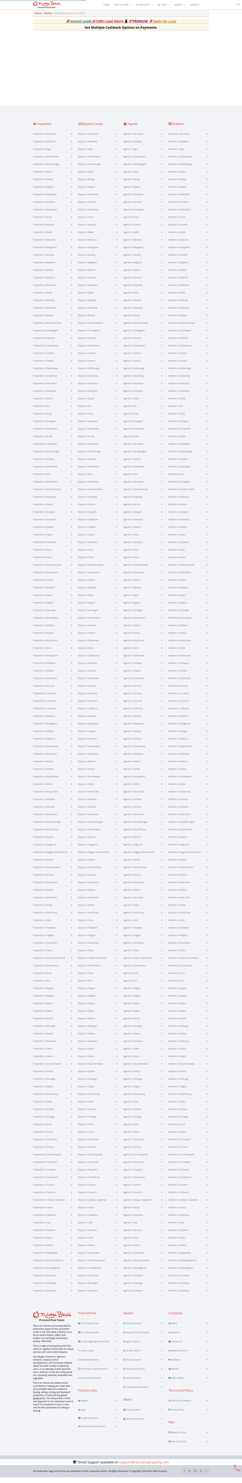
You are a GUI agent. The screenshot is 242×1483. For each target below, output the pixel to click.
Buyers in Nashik (86, 865)
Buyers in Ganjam (87, 464)
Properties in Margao (43, 736)
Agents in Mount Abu (133, 797)
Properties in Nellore (43, 895)
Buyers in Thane (86, 1137)
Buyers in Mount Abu (88, 797)
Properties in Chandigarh (45, 336)
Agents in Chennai (132, 343)
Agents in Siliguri (131, 1092)
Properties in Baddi (42, 237)
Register (83, 1406)
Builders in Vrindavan (179, 1281)
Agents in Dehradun (133, 389)
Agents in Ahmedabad (134, 162)
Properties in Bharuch (44, 283)
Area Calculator (177, 1447)
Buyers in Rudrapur (88, 1046)
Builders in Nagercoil (179, 850)
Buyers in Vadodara (88, 1220)
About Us (174, 1338)
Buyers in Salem (86, 1054)
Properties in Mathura (44, 744)
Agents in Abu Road (133, 139)
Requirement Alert (133, 1424)
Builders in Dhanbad (179, 396)
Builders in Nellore (178, 895)
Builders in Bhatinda (179, 290)
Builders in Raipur (177, 1008)
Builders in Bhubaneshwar (182, 328)
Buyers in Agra (85, 154)
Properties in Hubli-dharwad (47, 570)
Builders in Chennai (178, 343)
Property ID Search (134, 1374)
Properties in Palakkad (44, 933)
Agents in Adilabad (132, 147)
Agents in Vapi (130, 1228)
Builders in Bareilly (178, 260)
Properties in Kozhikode (45, 683)
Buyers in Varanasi (87, 1235)
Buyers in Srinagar (87, 1122)
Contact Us (175, 1347)
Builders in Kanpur (178, 638)
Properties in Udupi (43, 1213)
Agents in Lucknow (132, 706)
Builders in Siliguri (178, 1092)
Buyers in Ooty (85, 925)
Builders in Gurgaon (179, 517)
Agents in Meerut (132, 767)
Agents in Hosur (131, 562)
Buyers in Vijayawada (88, 1258)
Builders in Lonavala (179, 699)
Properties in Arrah (42, 222)
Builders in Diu (176, 411)
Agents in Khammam (133, 646)
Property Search (132, 1329)
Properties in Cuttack (43, 358)
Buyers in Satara (86, 1061)
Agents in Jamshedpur (134, 623)
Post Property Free (88, 1329)
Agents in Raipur (131, 1008)
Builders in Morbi (177, 789)
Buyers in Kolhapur (87, 668)
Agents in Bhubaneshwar (135, 328)
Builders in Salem (177, 1054)
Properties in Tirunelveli (45, 1167)
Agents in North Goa (133, 918)
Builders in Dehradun (179, 389)
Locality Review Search (135, 1392)
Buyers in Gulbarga (87, 502)
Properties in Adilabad (44, 147)
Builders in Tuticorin (179, 1197)
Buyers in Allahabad (88, 200)
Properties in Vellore (43, 1250)
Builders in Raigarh (178, 1001)
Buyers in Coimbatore (89, 351)
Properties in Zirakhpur (44, 1296)
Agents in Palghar (132, 940)
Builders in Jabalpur (178, 593)
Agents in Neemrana (133, 888)
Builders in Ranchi (178, 1024)
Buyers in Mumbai (87, 804)
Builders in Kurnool (178, 691)
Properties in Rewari (43, 1039)
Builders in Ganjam (178, 464)
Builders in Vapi (176, 1228)
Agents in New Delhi (133, 903)
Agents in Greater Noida (135, 494)
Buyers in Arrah (86, 222)
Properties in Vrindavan (45, 1281)
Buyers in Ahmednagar (89, 169)
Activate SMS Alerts (88, 1365)
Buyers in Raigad (86, 993)
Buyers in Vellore (86, 1250)
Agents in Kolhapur (132, 668)
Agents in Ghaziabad (133, 472)
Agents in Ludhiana (133, 714)
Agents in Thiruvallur (133, 1145)
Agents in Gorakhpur (133, 487)
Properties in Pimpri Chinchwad (49, 963)
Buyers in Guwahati (88, 525)
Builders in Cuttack (178, 358)
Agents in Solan (131, 1107)
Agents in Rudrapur (133, 1046)
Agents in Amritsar (132, 207)
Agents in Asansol (132, 230)
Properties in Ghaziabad (45, 472)
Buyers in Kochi (86, 653)
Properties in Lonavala (44, 699)
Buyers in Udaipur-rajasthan (92, 1205)
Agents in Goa (130, 479)
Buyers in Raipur (86, 1008)
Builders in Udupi (177, 1213)
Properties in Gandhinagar (46, 457)
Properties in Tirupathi (44, 1175)
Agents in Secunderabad (135, 1069)
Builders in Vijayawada (180, 1258)
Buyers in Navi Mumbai (90, 872)
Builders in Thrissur (178, 1152)
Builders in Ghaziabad (179, 472)
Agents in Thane (131, 1137)
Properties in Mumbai (44, 804)
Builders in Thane (177, 1137)
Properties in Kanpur (43, 638)
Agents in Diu (130, 411)
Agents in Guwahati (133, 525)
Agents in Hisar (130, 555)
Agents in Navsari (132, 880)
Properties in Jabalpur (44, 593)
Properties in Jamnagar (44, 615)
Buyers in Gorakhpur (88, 487)
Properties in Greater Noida (47, 494)
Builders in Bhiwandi (179, 313)
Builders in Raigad (178, 993)
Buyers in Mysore (87, 842)
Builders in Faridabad (179, 449)
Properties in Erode (42, 441)
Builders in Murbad (178, 812)
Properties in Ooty (42, 925)
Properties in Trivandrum (45, 1182)
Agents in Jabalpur (132, 593)
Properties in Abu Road (44, 139)
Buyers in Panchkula (88, 948)
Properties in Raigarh (43, 1001)
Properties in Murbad (43, 812)
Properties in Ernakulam (45, 434)
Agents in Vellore (131, 1250)
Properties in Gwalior (43, 532)
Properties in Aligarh (43, 192)
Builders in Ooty (177, 925)
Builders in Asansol (178, 230)
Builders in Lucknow (179, 706)
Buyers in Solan (86, 1107)
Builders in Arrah (177, 222)
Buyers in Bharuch (87, 283)
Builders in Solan (177, 1107)
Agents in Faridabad (133, 449)
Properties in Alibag (43, 184)
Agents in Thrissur (132, 1152)
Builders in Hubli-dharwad (182, 570)
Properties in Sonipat (43, 1114)
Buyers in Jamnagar (88, 615)
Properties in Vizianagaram (46, 1273)
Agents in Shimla (131, 1077)
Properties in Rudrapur (44, 1046)
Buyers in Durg (85, 419)
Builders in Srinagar (178, 1122)
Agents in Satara (131, 1061)
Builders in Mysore (178, 842)
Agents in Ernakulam (133, 434)
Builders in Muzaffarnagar (182, 827)
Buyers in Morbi (86, 789)
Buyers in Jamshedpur (89, 623)
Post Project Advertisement (93, 1374)
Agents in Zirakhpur (133, 1296)
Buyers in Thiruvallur (88, 1145)
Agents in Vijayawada (133, 1258)
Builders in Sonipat (178, 1114)
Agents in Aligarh (131, 192)
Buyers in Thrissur (87, 1152)
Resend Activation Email (91, 1432)
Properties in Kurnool (43, 691)
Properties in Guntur (43, 510)
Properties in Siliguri (43, 1092)
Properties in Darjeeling (45, 381)
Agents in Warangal (133, 1288)
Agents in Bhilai (131, 298)
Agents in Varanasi (132, 1235)
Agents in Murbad (132, 812)
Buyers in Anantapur (88, 215)
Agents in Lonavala (132, 699)
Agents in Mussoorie (133, 819)
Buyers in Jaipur (86, 600)
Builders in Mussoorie (179, 819)
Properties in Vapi (42, 1228)
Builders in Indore (177, 585)
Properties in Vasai (42, 1243)
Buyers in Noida (86, 910)
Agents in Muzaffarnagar (135, 827)
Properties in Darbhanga (45, 373)
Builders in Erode (177, 441)
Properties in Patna (42, 956)
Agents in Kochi (131, 653)
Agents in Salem (131, 1054)
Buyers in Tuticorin (87, 1197)
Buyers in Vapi (85, 1228)
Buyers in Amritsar (87, 207)
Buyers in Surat (86, 1129)
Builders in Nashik (178, 865)
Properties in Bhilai (42, 298)
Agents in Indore (131, 585)
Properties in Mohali (43, 774)
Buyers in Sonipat (87, 1114)
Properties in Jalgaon (43, 608)
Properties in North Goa (45, 918)
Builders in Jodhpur (178, 630)
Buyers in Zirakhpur (88, 1296)
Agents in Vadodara (133, 1220)
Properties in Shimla (43, 1077)
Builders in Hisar (177, 555)
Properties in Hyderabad (45, 578)
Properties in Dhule (42, 404)
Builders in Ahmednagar (181, 169)
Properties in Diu (41, 411)
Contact (196, 5)
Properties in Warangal (44, 1288)
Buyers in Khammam (88, 646)
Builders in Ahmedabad (180, 162)
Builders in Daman (178, 366)
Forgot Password (88, 1423)
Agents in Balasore (132, 245)
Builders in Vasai (177, 1243)
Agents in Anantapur (133, 215)
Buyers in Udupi (86, 1213)
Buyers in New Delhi (88, 903)
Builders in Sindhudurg (180, 1099)
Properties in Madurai (44, 721)
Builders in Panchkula (179, 948)
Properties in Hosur (43, 562)
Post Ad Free (122, 5)
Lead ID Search (132, 1383)
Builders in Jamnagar (179, 615)
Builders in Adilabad (179, 147)
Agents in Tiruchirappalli (135, 1160)
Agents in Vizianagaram (135, 1273)
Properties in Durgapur (44, 426)
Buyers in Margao (87, 736)
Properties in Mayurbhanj (46, 751)
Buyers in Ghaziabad (88, 472)
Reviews (174, 1374)
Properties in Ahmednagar (46, 169)
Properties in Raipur (43, 1008)
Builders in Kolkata (178, 676)
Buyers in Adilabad (87, 147)
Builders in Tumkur (178, 1190)
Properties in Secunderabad (47, 1069)
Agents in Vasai (130, 1243)
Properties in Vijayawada (45, 1258)
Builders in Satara (177, 1061)
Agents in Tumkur (132, 1190)
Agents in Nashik (131, 865)
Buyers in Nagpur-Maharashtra (93, 857)
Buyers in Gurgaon (87, 517)
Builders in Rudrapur (179, 1046)
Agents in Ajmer (131, 177)
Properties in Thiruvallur (45, 1145)
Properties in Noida (42, 910)
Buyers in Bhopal (86, 321)
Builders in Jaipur (177, 600)
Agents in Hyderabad (133, 578)
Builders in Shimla (178, 1077)
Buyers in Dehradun (88, 389)
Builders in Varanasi (178, 1235)
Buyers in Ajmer (86, 177)
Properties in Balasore (44, 245)
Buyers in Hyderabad (88, 578)
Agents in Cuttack (132, 358)
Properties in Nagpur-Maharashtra (50, 857)
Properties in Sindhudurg (45, 1099)
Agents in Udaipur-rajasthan (137, 1205)
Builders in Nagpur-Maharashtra (185, 857)
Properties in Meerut (43, 767)
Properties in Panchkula (45, 948)
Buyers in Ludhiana (88, 714)
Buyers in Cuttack (87, 358)
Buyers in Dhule (86, 404)
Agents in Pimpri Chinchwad (137, 963)
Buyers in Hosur (86, 562)
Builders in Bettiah (178, 275)
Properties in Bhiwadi (43, 305)
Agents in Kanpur (132, 638)
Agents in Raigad (131, 993)
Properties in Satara (43, 1061)
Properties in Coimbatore (45, 351)
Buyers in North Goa (88, 918)
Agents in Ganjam (132, 464)
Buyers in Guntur (86, 510)
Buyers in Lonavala (87, 699)
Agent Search (131, 1347)
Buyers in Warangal (88, 1288)
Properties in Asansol (43, 230)
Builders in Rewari (178, 1039)
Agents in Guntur (131, 510)
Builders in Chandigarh (180, 336)
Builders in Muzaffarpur (180, 835)
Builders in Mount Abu (180, 797)
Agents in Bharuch (132, 283)
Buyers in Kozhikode (88, 683)
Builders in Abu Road (179, 139)
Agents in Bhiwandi (132, 313)
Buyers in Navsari (87, 880)
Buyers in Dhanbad (87, 396)
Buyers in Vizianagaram (90, 1273)
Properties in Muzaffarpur (46, 835)
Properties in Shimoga (44, 1084)
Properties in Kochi (42, 653)
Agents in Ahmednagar (134, 169)
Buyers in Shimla (86, 1077)
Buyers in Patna (86, 956)
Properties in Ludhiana (44, 714)
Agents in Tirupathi (132, 1175)
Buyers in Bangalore (88, 252)
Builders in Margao (178, 736)
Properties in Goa (42, 479)
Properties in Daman (43, 366)
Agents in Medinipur (133, 759)
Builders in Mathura (178, 744)
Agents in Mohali (131, 774)
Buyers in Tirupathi (87, 1175)
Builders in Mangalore (180, 729)
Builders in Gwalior (178, 532)
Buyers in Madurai (87, 721)
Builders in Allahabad (179, 200)
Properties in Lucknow (44, 706)
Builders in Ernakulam (180, 434)
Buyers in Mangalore (88, 729)
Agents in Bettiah (131, 275)
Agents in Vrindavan (133, 1281)
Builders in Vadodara (179, 1220)
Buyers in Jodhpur (87, 630)
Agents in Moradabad (134, 782)
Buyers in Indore (86, 585)
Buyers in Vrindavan (88, 1281)
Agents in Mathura (132, 744)
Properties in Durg (42, 419)
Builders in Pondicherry (180, 971)
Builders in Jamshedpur (180, 623)
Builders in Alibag (177, 184)
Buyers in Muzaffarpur (89, 835)
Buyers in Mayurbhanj (89, 751)
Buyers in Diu (85, 411)
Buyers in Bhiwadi (87, 305)
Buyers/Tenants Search (136, 1338)
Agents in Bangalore (133, 252)
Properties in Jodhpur (43, 630)
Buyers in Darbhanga (88, 373)
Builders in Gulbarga (179, 502)
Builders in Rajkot (177, 1016)
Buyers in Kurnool (87, 691)
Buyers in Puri (85, 986)
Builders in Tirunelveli (179, 1167)
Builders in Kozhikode (179, 683)
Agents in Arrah (131, 222)
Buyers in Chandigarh (89, 336)
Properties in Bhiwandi (44, 313)
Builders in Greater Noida (181, 494)
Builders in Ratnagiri (179, 1031)
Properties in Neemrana (45, 888)
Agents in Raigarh (132, 1001)
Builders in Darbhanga (180, 373)
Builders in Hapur (177, 540)
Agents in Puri (130, 986)
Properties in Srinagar (44, 1122)
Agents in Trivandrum (134, 1182)
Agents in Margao (132, 736)
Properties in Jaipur (42, 600)
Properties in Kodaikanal (45, 661)
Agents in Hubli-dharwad (135, 570)
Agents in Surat (131, 1129)
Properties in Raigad (43, 993)
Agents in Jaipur (131, 600)
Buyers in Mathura (87, 744)
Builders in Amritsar (178, 207)
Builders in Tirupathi (179, 1175)
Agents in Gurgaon (132, 517)
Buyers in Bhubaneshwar (90, 328)
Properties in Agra (42, 154)
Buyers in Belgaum (87, 268)
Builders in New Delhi (179, 903)
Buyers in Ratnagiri (87, 1031)
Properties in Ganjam (43, 464)
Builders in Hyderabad (180, 578)
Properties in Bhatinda (44, 290)
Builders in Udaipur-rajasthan (183, 1205)
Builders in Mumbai (178, 804)
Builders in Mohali (178, 774)
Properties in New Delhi (45, 903)
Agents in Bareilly (132, 260)
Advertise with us (178, 1356)
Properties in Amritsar (44, 207)
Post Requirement (88, 1338)
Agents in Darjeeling (133, 381)
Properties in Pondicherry (46, 971)
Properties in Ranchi (43, 1024)
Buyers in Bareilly (87, 260)
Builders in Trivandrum (180, 1182)
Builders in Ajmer (177, 177)
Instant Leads (86, 1356)
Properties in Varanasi (44, 1235)
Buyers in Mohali (86, 774)
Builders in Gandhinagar (181, 457)
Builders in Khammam (180, 646)
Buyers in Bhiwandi (88, 313)
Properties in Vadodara (44, 1220)
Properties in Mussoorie (45, 819)
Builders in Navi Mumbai (181, 872)
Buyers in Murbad (87, 812)
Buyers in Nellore (87, 895)
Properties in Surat (42, 1129)
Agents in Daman (131, 366)
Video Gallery (177, 1383)
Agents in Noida (131, 910)
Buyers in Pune (85, 978)
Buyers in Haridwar (88, 547)
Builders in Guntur (178, 510)
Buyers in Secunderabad (90, 1069)
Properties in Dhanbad (44, 396)
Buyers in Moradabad (89, 782)
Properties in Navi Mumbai (46, 872)
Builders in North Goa (179, 918)
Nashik (48, 18)
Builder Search (131, 1356)
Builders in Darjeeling (179, 381)
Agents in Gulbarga (132, 502)
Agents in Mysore (132, 842)
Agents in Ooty (130, 925)
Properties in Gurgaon (44, 517)
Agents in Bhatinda (132, 290)
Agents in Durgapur (133, 426)
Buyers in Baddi (86, 237)
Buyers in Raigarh (87, 1001)
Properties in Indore (43, 585)
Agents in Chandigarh (134, 336)
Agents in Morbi (131, 789)
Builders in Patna (177, 956)
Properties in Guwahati (44, 525)
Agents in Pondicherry (134, 971)
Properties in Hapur (43, 540)
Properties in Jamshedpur (46, 623)
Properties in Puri (41, 986)
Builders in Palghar (178, 940)
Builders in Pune (177, 978)
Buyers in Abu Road (88, 139)
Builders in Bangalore (179, 252)
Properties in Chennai (44, 343)
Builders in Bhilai (177, 298)
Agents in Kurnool (132, 691)
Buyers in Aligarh (86, 192)
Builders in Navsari (178, 880)
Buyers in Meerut (87, 767)
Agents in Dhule (131, 404)
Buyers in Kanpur (87, 638)
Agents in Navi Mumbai (134, 872)
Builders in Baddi (177, 237)
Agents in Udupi (131, 1213)
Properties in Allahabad (44, 200)
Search (179, 5)
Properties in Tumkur (43, 1190)
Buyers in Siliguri (86, 1092)
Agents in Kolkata (132, 676)
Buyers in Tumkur (87, 1190)
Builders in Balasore (179, 245)
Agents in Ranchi (131, 1024)
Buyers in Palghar (87, 940)
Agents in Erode (131, 441)
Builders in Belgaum (179, 268)
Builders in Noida (177, 910)
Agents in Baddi (131, 237)
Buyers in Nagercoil (88, 850)
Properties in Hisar (42, 555)
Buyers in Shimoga (87, 1084)
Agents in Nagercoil (133, 850)
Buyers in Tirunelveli (88, 1167)
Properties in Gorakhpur (45, 487)
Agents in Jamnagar (133, 615)
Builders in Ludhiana (179, 714)
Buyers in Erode (86, 441)
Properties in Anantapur (45, 215)
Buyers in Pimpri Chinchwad (92, 963)
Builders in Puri (176, 986)
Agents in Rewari (131, 1039)
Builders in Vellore (178, 1250)
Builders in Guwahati (179, 525)
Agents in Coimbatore (134, 351)
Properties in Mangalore (45, 729)
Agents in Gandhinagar (134, 457)
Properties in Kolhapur (44, 668)
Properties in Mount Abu (45, 797)
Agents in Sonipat (132, 1114)
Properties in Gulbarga (44, 502)
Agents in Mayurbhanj (134, 751)
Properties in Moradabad (45, 782)
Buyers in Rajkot (86, 1016)
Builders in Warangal (179, 1288)
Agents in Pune (130, 978)
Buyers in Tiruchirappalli (90, 1160)
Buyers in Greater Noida (90, 494)
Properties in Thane (43, 1137)
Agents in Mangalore (133, 729)
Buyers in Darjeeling (88, 381)
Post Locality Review (89, 1383)
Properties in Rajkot (43, 1016)
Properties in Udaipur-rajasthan (49, 1205)
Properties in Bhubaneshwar (47, 328)
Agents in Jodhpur (132, 630)
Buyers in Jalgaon (87, 608)
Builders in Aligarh (178, 192)
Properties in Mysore (43, 842)
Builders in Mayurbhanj (180, 751)
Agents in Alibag (131, 184)
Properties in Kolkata (43, 676)
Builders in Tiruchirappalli (181, 1160)
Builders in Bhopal (178, 321)
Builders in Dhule (177, 404)
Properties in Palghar (43, 940)
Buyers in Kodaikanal (88, 661)
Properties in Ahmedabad (46, 162)
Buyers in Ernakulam (88, 434)
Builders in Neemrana (179, 888)
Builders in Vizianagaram (181, 1273)
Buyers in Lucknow (87, 706)
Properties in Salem (43, 1054)
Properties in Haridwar (44, 547)
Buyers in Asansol (87, 230)
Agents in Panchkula (133, 948)
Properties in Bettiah (43, 275)
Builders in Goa (176, 479)
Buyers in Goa (85, 479)
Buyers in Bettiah (86, 275)
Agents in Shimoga (132, 1084)
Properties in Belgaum (44, 268)
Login (82, 1415)
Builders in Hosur (177, 562)
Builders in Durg (177, 419)
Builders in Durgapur (179, 426)
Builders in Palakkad (179, 933)
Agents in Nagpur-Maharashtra (138, 857)
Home (106, 5)
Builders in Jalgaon (178, 608)
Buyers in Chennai (87, 343)
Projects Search (132, 1365)
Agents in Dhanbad (132, 396)
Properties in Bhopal (43, 321)
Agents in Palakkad (132, 933)
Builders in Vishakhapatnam (183, 1266)
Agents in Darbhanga (133, 373)
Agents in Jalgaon (131, 608)
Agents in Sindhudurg (134, 1099)
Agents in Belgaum (132, 268)
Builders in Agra (176, 154)
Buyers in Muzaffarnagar (90, 827)
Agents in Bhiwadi (132, 305)
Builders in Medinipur (179, 759)
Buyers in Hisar (85, 555)
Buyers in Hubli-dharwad (90, 570)
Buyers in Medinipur (88, 759)
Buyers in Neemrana (88, 888)
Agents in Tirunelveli (133, 1167)
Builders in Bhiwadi (178, 305)
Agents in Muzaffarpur (134, 835)
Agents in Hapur (131, 540)
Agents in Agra (130, 154)
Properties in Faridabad (45, 449)
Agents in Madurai (132, 721)
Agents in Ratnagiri (132, 1031)
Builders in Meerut (178, 767)
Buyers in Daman (87, 366)
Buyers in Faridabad (88, 449)
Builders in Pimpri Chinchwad (183, 963)
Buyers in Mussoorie (88, 819)
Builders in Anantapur (179, 215)
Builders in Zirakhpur (179, 1296)
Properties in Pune (42, 978)
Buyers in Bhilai (86, 298)
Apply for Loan (177, 1438)
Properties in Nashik (43, 865)
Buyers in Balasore (87, 245)
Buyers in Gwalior (87, 532)
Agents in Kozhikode (133, 683)
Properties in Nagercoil (44, 850)
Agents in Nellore (131, 895)
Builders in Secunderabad (181, 1069)
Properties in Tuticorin (44, 1197)
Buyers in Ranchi (86, 1024)
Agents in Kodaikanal (133, 661)
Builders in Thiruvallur (180, 1145)
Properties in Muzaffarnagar (47, 827)
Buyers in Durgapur (88, 426)
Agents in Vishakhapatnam (136, 1266)
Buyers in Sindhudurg (89, 1099)
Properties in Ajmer (42, 177)
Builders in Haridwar (179, 547)
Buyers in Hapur (86, 540)
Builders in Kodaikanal (180, 661)
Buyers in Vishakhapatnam (91, 1266)
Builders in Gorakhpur (180, 487)
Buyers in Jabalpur (87, 593)
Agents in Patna (131, 956)
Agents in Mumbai (132, 804)
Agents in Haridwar (132, 547)
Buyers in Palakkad (87, 933)
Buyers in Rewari (86, 1039)
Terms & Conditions (180, 1406)
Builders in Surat (177, 1129)
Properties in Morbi (42, 789)
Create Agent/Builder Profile (93, 1347)
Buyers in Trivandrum (89, 1182)
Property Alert (131, 1415)
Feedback (175, 1365)
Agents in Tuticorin (132, 1197)
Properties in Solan (42, 1107)
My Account (144, 5)
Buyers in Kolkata (87, 676)
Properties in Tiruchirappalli (47, 1160)
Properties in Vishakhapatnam (48, 1266)
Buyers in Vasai (85, 1243)
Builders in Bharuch (178, 283)
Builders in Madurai (178, 721)
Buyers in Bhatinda (87, 290)
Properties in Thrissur (44, 1152)
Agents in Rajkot (131, 1016)
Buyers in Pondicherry (89, 971)
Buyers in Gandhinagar (89, 457)
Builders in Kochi (177, 653)
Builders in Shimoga (178, 1084)
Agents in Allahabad (133, 200)
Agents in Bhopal (131, 321)
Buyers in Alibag (86, 184)
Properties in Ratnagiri (44, 1031)
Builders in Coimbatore (180, 351)
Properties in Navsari (43, 880)
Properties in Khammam (45, 646)
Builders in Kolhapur (179, 668)
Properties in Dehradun (45, 389)
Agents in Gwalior (132, 532)
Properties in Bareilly (43, 260)
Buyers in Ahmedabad (89, 162)
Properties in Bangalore (45, 252)
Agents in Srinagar (132, 1122)
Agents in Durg (130, 419)
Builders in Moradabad (180, 782)
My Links (163, 5)
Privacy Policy (176, 1415)
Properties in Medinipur (45, 759)
